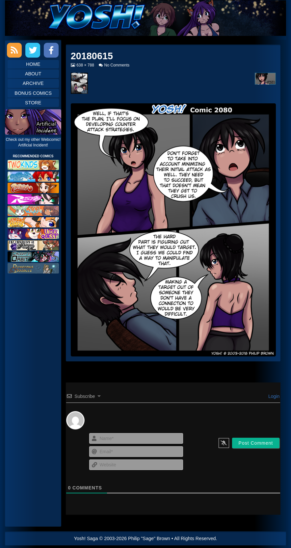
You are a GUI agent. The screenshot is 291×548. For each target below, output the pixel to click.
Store (33, 102)
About (33, 73)
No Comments (117, 65)
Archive (33, 83)
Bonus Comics (33, 93)
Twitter (32, 50)
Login (273, 396)
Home (33, 64)
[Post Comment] (256, 443)
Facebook (51, 50)
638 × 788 (85, 65)
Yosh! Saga (86, 538)
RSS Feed (14, 50)
